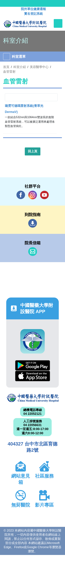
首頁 (6, 67)
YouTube (44, 195)
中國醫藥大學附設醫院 (32, 398)
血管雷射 (9, 71)
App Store (32, 376)
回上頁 (32, 151)
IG (32, 195)
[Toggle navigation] (58, 23)
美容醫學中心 (39, 67)
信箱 (32, 251)
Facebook (20, 195)
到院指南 (32, 223)
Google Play (32, 365)
